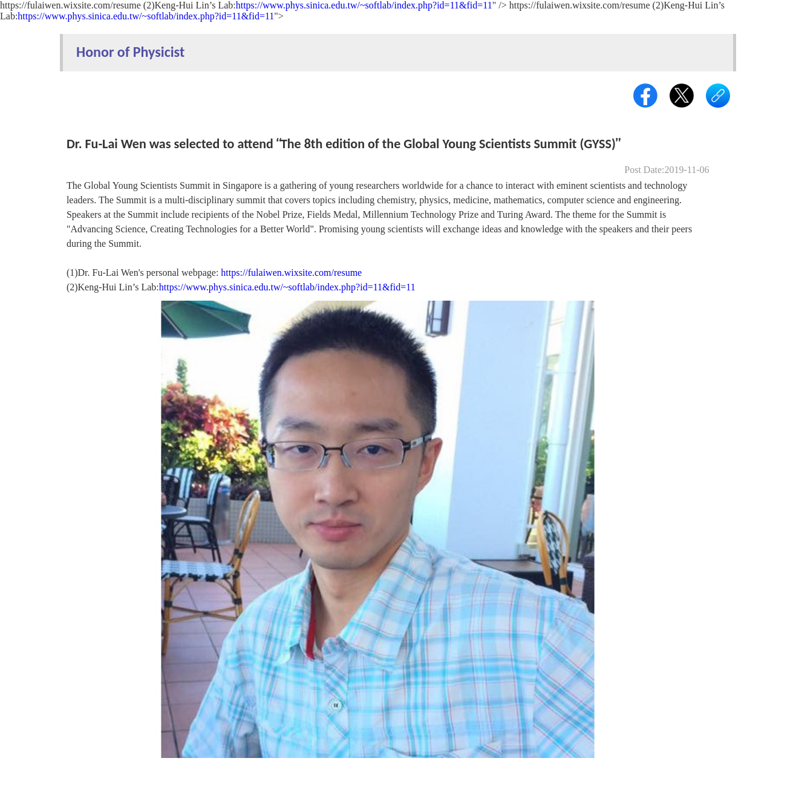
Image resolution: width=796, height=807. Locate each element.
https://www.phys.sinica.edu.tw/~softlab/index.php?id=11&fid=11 (364, 5)
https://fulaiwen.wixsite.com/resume (291, 272)
